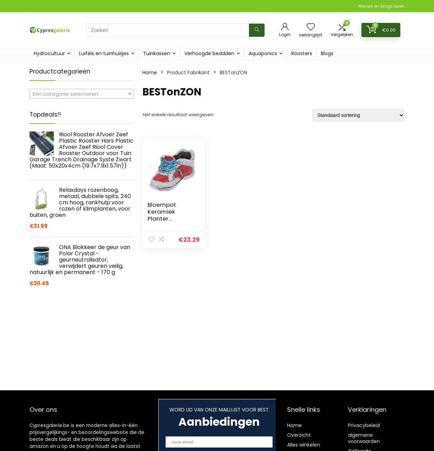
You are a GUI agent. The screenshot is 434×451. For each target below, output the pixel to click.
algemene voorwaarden (364, 438)
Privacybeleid (364, 425)
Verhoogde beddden (209, 53)
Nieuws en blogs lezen (381, 6)
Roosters (301, 53)
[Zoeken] (257, 30)
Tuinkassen (156, 53)
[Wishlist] (311, 27)
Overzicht (299, 435)
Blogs (327, 53)
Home (149, 72)
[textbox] (81, 94)
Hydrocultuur (49, 53)
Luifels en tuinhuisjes (104, 53)
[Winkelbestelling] (358, 115)
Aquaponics (263, 53)
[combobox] (82, 94)
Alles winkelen (303, 444)
